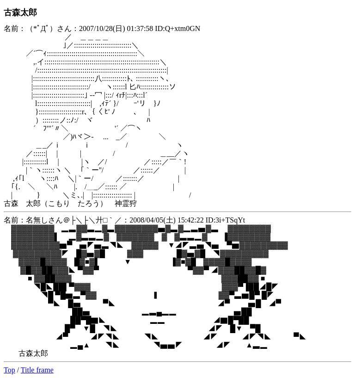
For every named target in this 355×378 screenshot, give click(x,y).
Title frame (37, 370)
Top (9, 370)
